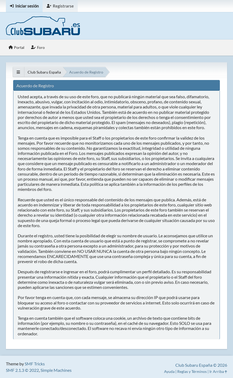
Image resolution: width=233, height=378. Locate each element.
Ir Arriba (218, 371)
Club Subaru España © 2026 (201, 365)
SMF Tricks (35, 363)
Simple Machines (56, 370)
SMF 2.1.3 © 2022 (22, 370)
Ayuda (169, 371)
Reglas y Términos (192, 371)
